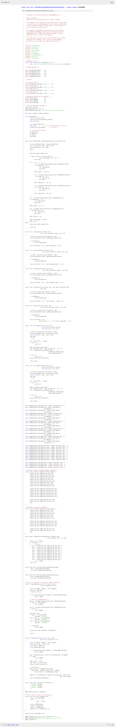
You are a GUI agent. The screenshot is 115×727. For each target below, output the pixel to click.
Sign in (112, 2)
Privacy (13, 724)
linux (31, 7)
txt (109, 724)
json (112, 724)
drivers (69, 7)
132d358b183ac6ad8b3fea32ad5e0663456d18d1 (49, 7)
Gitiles (8, 724)
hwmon (75, 7)
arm (27, 7)
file (51, 10)
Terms (16, 724)
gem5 (23, 7)
